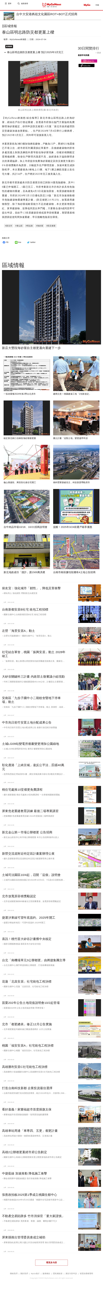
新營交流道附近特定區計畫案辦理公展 (28, 854)
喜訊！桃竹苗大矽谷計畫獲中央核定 (26, 939)
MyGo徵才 (35, 1274)
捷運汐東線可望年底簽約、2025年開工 (28, 918)
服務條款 (46, 1274)
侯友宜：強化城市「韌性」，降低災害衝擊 (31, 588)
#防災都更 (51, 226)
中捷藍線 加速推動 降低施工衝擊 (24, 1174)
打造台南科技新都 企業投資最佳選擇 (27, 1088)
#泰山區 (19, 226)
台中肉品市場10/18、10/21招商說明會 (25, 527)
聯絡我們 (14, 1274)
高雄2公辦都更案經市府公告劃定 (24, 1152)
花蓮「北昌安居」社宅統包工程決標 (26, 982)
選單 (10, 5)
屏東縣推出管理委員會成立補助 (23, 1238)
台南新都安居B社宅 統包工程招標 (25, 610)
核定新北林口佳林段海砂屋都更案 (20, 439)
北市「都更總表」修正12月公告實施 (27, 1024)
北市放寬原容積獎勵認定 (19, 896)
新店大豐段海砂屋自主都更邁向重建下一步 (31, 348)
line (17, 243)
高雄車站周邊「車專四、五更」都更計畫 (30, 1131)
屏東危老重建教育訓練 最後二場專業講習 (30, 811)
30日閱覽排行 (88, 50)
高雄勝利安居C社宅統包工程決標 (25, 1067)
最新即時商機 (83, 57)
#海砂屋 (39, 226)
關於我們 (24, 1274)
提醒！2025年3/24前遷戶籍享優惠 (72, 527)
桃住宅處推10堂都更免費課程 (22, 790)
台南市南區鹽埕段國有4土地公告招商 (74, 572)
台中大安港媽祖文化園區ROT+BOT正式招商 (46, 14)
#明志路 (29, 226)
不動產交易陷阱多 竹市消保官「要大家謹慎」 (33, 1216)
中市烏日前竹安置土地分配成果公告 (26, 723)
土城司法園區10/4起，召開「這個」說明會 (31, 875)
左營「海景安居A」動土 (18, 631)
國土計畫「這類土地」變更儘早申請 (70, 439)
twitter (30, 243)
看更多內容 (51, 1263)
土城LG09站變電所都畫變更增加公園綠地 (30, 744)
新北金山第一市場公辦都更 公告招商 (27, 833)
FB (5, 243)
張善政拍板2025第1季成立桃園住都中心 (29, 1195)
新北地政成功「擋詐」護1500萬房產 (24, 572)
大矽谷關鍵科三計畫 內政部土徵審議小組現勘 (33, 677)
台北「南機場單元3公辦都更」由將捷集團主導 (34, 960)
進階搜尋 (24, 5)
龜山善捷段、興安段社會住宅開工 (20, 483)
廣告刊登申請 (71, 1274)
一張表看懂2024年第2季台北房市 (20, 394)
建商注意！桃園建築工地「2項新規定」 (72, 394)
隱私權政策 (57, 1274)
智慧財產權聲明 (86, 1274)
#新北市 (8, 226)
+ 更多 (98, 55)
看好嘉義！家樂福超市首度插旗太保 (26, 1110)
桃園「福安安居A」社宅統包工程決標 (28, 1046)
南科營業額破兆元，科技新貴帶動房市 (71, 483)
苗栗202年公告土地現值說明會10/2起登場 (31, 1003)
